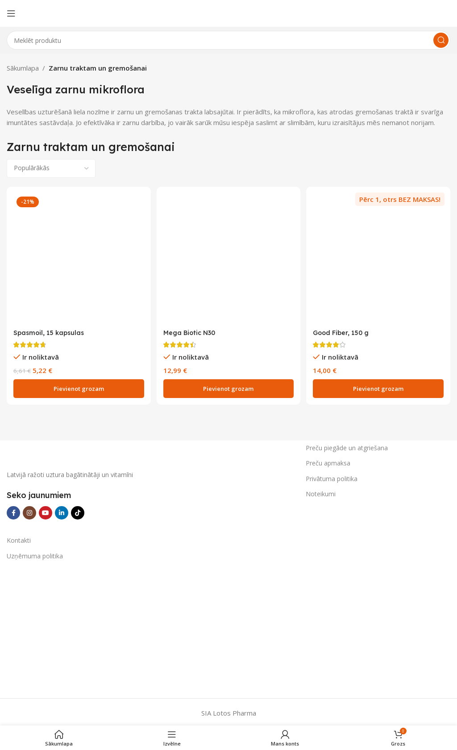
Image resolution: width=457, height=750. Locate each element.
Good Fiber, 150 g (344, 331)
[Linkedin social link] (61, 511)
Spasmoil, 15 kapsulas (50, 331)
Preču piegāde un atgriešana (347, 446)
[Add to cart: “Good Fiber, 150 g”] (379, 386)
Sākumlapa (23, 67)
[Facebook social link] (13, 511)
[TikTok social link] (77, 511)
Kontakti (19, 538)
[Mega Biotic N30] (228, 257)
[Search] (228, 40)
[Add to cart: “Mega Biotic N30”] (228, 386)
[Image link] (74, 451)
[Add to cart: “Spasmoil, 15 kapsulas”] (77, 386)
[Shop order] (51, 168)
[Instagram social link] (29, 511)
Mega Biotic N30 (191, 331)
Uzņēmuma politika (35, 553)
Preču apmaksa (328, 461)
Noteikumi (321, 491)
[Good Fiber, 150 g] (379, 257)
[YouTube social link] (45, 511)
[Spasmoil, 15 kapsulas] (77, 257)
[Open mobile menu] (11, 13)
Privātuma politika (331, 476)
